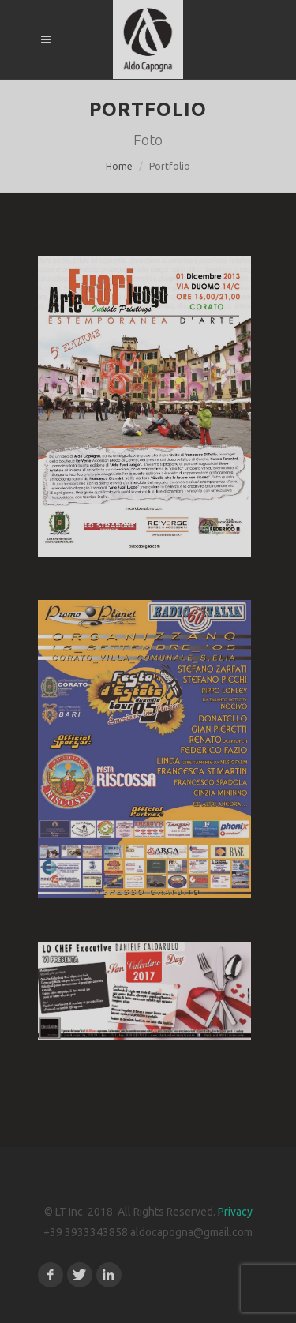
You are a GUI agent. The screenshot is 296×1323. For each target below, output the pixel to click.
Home (119, 166)
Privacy (235, 1211)
